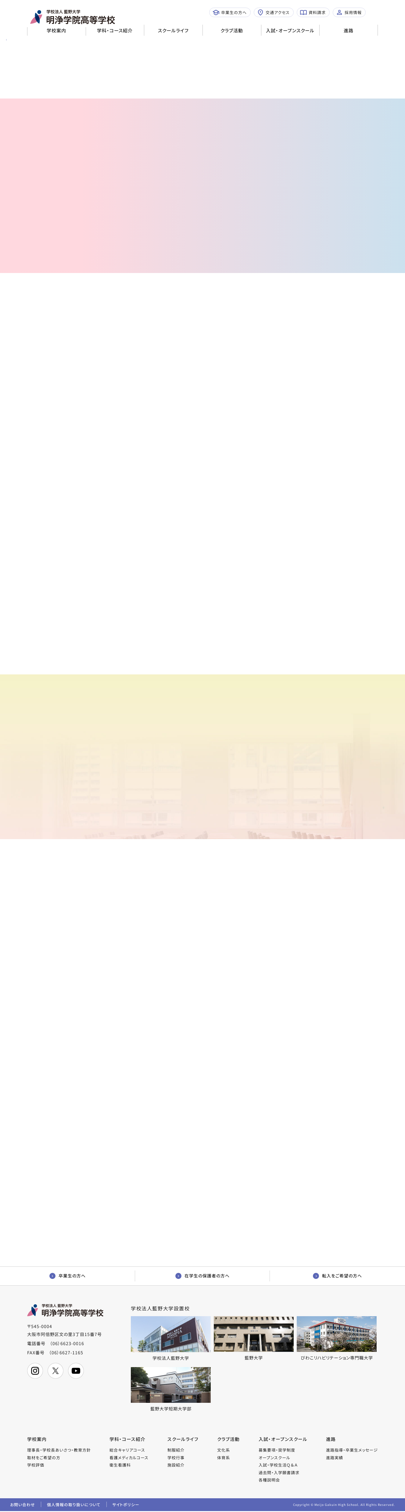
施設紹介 (176, 1465)
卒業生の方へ (230, 12)
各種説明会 (269, 1480)
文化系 (223, 1450)
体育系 (223, 1458)
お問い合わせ (22, 1505)
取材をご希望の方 (43, 1458)
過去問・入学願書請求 (279, 1473)
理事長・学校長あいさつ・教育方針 (59, 1450)
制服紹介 (176, 1450)
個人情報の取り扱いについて (74, 1505)
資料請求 (313, 12)
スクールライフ (173, 30)
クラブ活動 (231, 30)
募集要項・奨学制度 (277, 1450)
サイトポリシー (126, 1505)
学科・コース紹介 (115, 30)
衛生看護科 (120, 1465)
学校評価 (35, 1465)
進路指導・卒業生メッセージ (352, 1450)
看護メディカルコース (129, 1458)
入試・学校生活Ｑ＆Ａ (278, 1465)
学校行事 (176, 1458)
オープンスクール (274, 1458)
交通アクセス (273, 12)
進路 (348, 30)
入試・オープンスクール (290, 30)
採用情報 (349, 12)
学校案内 (56, 30)
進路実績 (334, 1458)
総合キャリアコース (127, 1450)
